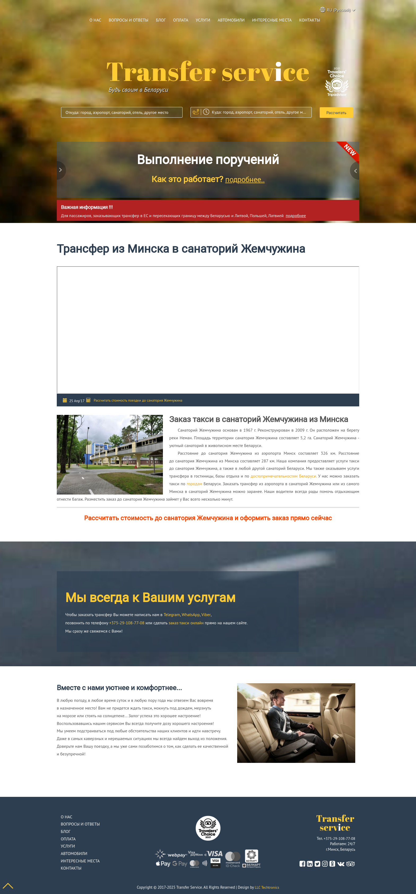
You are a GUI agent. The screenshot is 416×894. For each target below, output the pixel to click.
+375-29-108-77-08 (127, 622)
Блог (161, 20)
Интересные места (272, 20)
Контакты (309, 20)
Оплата (180, 20)
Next (354, 170)
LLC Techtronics (266, 886)
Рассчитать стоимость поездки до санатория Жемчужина (138, 400)
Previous (62, 170)
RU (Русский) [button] (337, 9)
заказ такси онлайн (187, 622)
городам (194, 483)
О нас (95, 20)
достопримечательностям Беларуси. (284, 475)
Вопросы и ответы (129, 20)
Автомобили (231, 20)
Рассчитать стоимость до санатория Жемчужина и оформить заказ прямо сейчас (208, 518)
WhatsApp (191, 614)
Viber (206, 614)
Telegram (172, 614)
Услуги (203, 20)
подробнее (296, 215)
